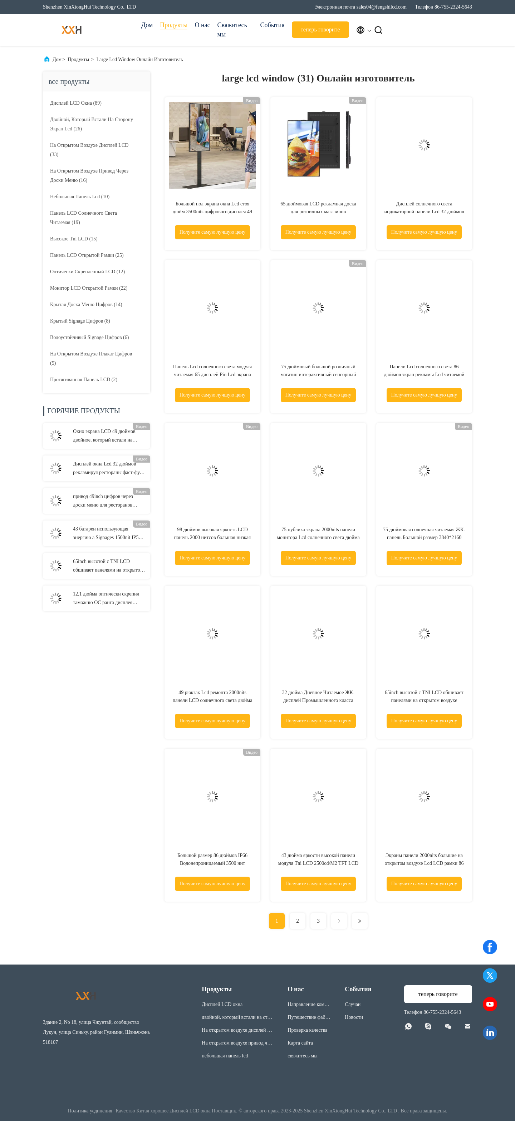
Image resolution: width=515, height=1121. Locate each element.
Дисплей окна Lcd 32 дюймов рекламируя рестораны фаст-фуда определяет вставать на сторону (108, 469)
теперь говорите (320, 29)
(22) (88, 288)
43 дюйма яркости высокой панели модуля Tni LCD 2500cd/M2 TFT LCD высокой (318, 863)
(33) (89, 150)
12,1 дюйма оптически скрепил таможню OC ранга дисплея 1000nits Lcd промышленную (106, 599)
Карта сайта (300, 1043)
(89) (76, 103)
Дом (147, 25)
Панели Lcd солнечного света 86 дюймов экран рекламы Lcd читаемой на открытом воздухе (424, 374)
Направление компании (308, 1005)
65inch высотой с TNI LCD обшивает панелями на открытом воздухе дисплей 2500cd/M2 (108, 566)
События (272, 25)
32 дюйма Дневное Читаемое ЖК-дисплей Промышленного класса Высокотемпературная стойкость (318, 700)
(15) (74, 238)
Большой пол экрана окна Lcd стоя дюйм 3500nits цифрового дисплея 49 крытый (212, 211)
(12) (87, 271)
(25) (87, 255)
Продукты (173, 25)
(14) (86, 304)
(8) (80, 321)
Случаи (352, 1004)
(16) (89, 175)
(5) (91, 358)
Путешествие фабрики (309, 1018)
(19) (83, 217)
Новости (354, 1017)
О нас (202, 25)
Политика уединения (90, 1110)
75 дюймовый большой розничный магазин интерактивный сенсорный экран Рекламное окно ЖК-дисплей (318, 374)
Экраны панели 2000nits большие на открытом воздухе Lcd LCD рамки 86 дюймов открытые (424, 863)
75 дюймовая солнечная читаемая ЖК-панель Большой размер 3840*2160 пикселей (424, 537)
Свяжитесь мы (232, 29)
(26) (91, 124)
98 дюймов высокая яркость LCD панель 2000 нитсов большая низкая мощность (212, 537)
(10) (79, 196)
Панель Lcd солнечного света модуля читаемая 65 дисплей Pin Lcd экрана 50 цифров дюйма (212, 374)
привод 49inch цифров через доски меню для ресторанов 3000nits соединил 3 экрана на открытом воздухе (105, 501)
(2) (83, 379)
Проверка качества (307, 1030)
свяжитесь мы (302, 1055)
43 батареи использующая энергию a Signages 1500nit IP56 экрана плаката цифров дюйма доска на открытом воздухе (107, 534)
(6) (89, 337)
